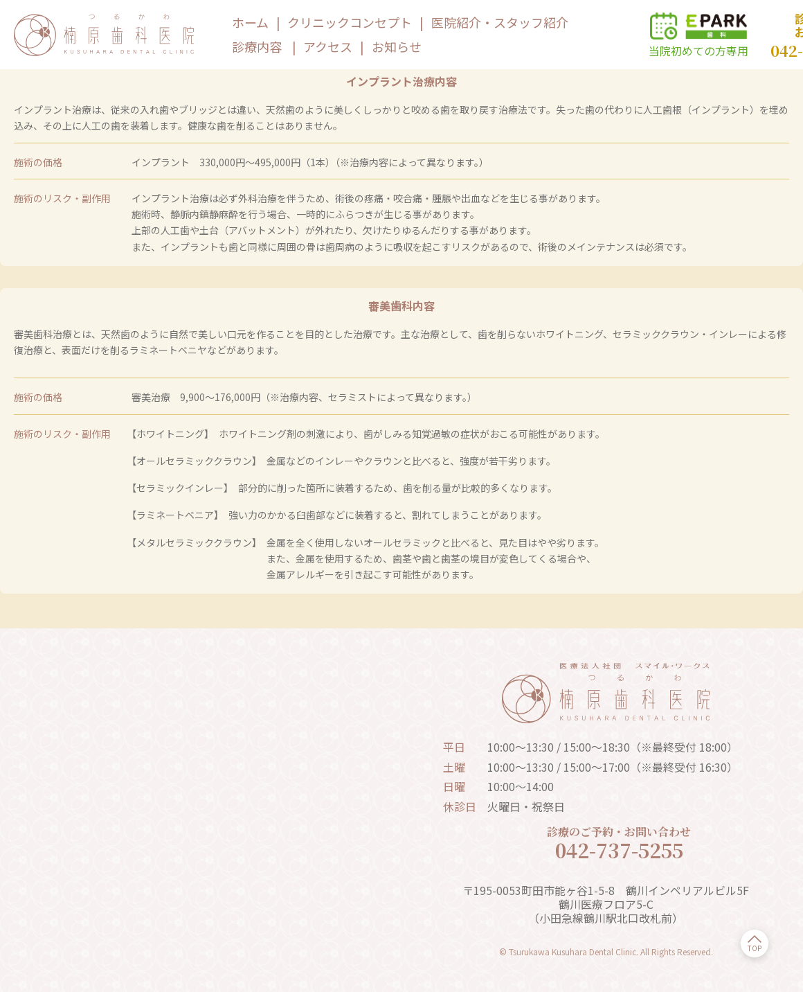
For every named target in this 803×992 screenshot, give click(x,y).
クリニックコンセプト (349, 22)
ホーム (250, 22)
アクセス (327, 46)
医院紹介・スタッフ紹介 (499, 22)
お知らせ (397, 46)
